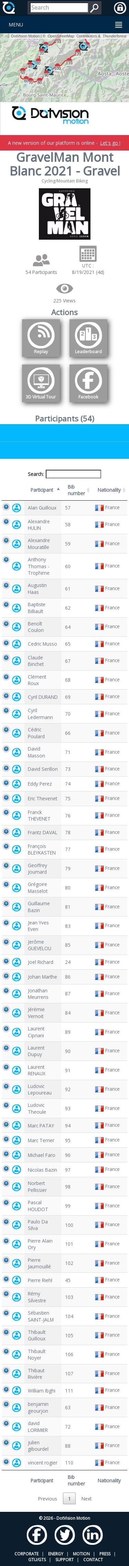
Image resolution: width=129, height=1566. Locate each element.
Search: (64, 474)
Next (87, 1498)
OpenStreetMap (60, 36)
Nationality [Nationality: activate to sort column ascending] (109, 490)
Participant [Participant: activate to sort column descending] (42, 490)
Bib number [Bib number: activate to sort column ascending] (76, 490)
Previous (47, 1498)
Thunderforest (114, 36)
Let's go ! (110, 143)
